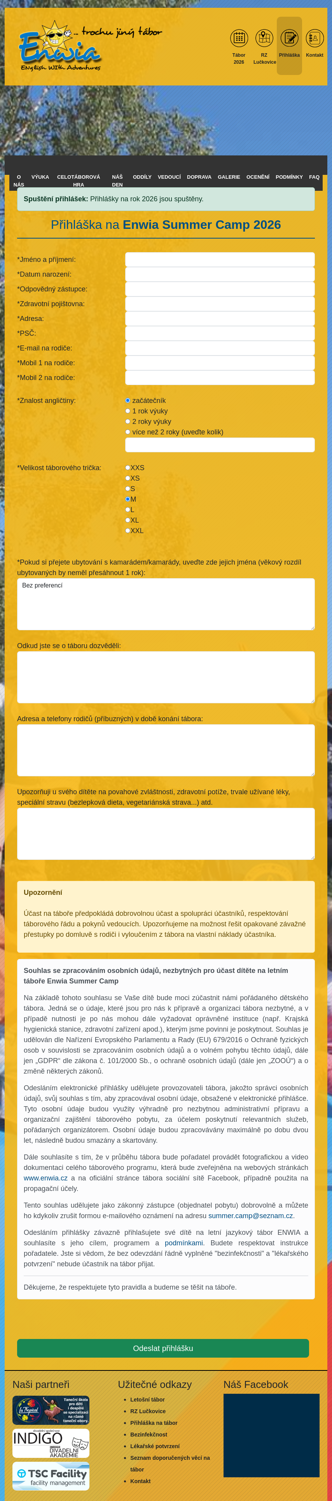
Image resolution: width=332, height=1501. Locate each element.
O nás (19, 181)
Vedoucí (169, 177)
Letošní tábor (147, 1399)
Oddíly (142, 177)
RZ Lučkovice (148, 1411)
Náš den (117, 181)
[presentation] (166, 1321)
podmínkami (184, 1243)
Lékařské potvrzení (155, 1446)
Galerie (229, 177)
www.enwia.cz (46, 1178)
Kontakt (140, 1481)
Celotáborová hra (78, 181)
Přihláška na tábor (153, 1423)
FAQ (314, 177)
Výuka (40, 177)
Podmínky (289, 177)
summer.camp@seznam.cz (250, 1216)
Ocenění (257, 177)
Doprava (199, 177)
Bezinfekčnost (148, 1434)
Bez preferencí (166, 604)
